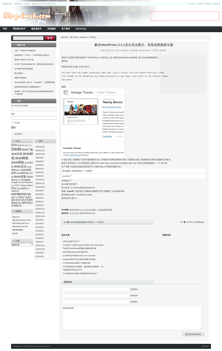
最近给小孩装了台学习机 (24, 60)
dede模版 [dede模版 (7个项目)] (17, 162)
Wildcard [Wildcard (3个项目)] (15, 191)
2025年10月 (40, 154)
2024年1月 (39, 205)
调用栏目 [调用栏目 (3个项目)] (18, 206)
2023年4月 (39, 231)
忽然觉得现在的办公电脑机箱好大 (27, 87)
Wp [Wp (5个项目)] (29, 194)
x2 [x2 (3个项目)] (17, 197)
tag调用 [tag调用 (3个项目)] (23, 188)
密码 (13, 114)
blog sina (15, 217)
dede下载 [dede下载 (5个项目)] (27, 149)
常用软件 (207, 4)
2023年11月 (40, 213)
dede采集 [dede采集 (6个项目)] (20, 176)
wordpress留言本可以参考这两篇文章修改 (79, 259)
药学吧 (15, 234)
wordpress (83, 37)
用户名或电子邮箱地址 (20, 106)
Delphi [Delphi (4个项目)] (29, 177)
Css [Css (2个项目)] (30, 145)
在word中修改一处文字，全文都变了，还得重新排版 (34, 82)
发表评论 (162, 50)
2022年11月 (40, 246)
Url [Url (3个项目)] (28, 188)
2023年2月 (39, 238)
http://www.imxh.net (20, 227)
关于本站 (190, 4)
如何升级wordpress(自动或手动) (75, 252)
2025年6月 (39, 161)
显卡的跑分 (18, 73)
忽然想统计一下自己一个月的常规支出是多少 (31, 55)
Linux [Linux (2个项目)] (13, 185)
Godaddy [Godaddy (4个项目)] (26, 180)
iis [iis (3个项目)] (19, 182)
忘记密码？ (18, 134)
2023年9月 (39, 220)
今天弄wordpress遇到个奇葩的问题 (76, 263)
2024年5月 (39, 191)
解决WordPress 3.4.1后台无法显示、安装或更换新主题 (134, 45)
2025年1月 (39, 176)
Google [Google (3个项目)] (14, 182)
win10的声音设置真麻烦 (23, 69)
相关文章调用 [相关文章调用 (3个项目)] (26, 200)
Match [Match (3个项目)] (30, 185)
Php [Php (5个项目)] (13, 188)
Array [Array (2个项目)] (26, 145)
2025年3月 (39, 172)
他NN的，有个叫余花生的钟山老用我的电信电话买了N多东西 (34, 92)
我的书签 (216, 4)
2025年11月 (40, 150)
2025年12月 (40, 147)
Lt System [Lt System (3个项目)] (22, 185)
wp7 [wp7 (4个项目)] (13, 197)
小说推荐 (199, 4)
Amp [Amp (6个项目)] (14, 144)
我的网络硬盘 (17, 230)
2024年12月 (40, 180)
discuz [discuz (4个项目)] (14, 180)
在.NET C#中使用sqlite (195, 222)
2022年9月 (39, 253)
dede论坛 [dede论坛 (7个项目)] (20, 166)
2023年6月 (39, 224)
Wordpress (46, 346)
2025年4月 (39, 169)
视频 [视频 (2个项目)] (19, 203)
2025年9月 (39, 158)
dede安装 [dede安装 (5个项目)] (16, 153)
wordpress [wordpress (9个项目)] (19, 194)
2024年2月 (39, 202)
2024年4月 (39, 194)
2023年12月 (40, 209)
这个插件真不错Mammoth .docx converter (79, 256)
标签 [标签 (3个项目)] (18, 200)
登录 (13, 127)
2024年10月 (40, 187)
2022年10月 (40, 249)
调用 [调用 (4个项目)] (24, 203)
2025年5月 (39, 165)
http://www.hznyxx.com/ (21, 220)
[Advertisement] (185, 16)
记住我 (17, 123)
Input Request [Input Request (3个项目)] (26, 182)
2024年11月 (40, 183)
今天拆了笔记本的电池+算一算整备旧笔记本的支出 (34, 64)
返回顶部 (205, 346)
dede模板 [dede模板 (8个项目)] (21, 158)
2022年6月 (39, 256)
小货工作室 (27, 16)
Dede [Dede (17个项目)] (16, 149)
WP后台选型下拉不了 (71, 241)
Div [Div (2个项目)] (19, 180)
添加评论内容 (132, 318)
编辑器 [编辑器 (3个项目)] (14, 203)
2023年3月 (39, 235)
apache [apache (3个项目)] (21, 145)
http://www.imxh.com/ (20, 223)
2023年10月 (40, 216)
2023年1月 (39, 242)
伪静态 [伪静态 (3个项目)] (22, 197)
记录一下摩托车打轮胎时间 (24, 51)
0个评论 (155, 50)
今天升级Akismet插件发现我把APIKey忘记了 (80, 273)
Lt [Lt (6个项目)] (16, 185)
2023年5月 (39, 227)
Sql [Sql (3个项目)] (17, 188)
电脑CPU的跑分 (20, 78)
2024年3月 (39, 198)
